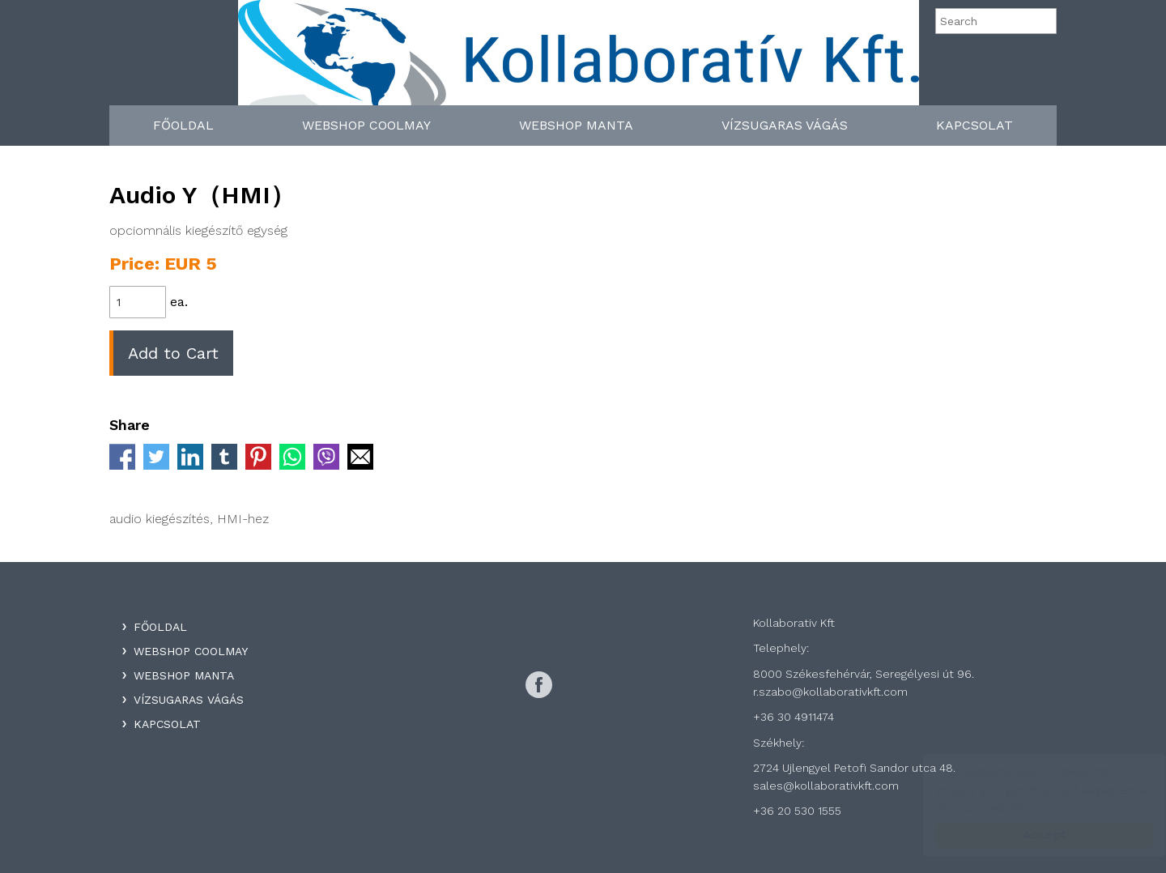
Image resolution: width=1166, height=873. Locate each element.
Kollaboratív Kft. (578, 58)
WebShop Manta (576, 125)
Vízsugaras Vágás (784, 125)
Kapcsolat (974, 125)
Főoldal (183, 125)
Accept (1028, 834)
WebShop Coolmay (366, 125)
